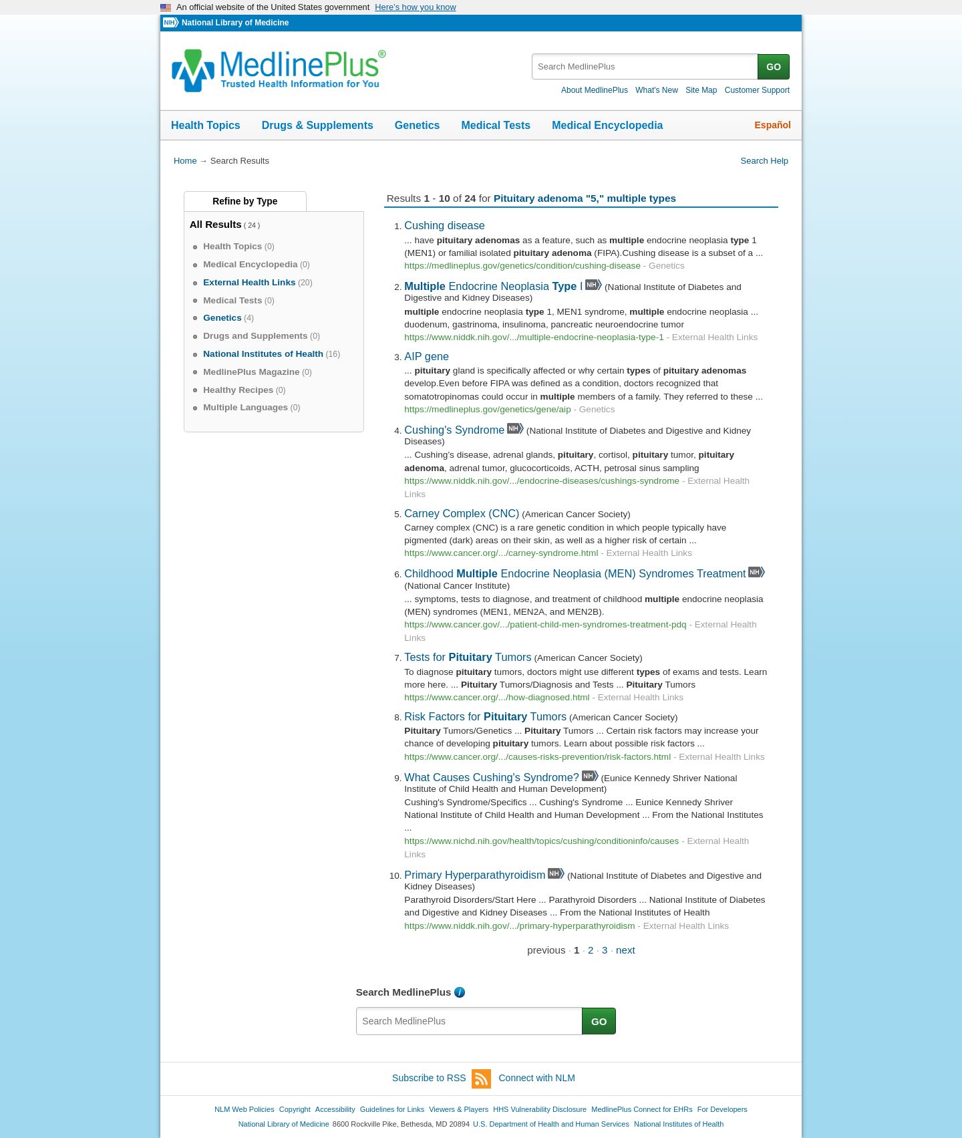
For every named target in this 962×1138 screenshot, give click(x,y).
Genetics (417, 125)
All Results (216, 224)
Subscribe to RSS (441, 1079)
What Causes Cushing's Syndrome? (491, 777)
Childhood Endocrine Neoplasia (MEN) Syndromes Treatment (575, 573)
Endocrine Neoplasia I (493, 286)
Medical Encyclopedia (607, 125)
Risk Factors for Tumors (485, 716)
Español (773, 125)
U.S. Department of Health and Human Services (551, 1124)
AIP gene (426, 356)
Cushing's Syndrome (454, 430)
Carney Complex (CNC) (461, 513)
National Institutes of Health (679, 1124)
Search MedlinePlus (404, 992)
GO (773, 66)
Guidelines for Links (392, 1109)
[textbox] (646, 66)
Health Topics (205, 125)
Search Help (764, 161)
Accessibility (335, 1109)
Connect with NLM (537, 1078)
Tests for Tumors (467, 657)
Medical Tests (495, 125)
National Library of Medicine (235, 22)
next (625, 950)
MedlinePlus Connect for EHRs (641, 1109)
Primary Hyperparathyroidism (474, 875)
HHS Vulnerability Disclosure (540, 1109)
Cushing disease (444, 225)
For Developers (722, 1109)
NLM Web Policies (244, 1109)
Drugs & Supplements (317, 125)
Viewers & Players (458, 1109)
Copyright (295, 1109)
